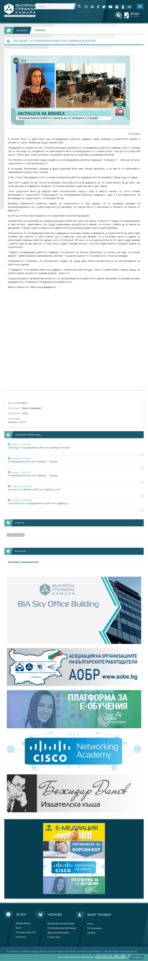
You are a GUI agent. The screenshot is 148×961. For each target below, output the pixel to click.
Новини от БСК (17, 422)
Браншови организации (60, 923)
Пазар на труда (15, 534)
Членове (54, 914)
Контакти (21, 937)
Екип (18, 928)
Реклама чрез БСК (26, 932)
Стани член (53, 937)
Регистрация (94, 928)
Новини (40, 30)
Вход (90, 923)
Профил (91, 933)
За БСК (21, 914)
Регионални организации (61, 928)
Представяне (23, 923)
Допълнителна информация (110, 957)
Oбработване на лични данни (120, 951)
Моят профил (99, 915)
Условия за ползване (89, 951)
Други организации (58, 932)
